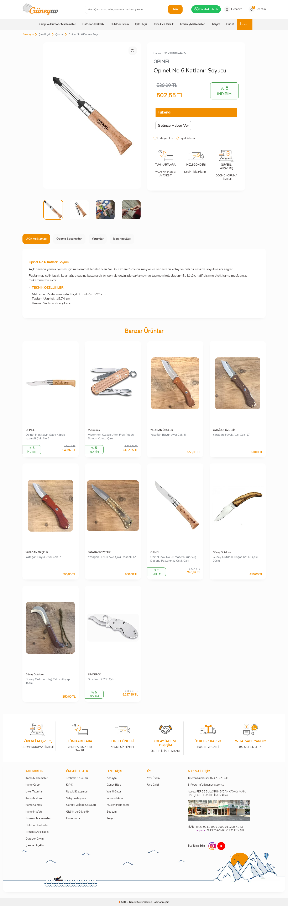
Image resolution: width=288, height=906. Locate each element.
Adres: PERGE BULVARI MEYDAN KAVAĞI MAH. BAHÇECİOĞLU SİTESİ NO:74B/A (217, 793)
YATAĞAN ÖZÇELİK (161, 430)
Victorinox (94, 430)
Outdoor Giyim (120, 24)
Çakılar (59, 34)
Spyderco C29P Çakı (101, 679)
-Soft (122, 902)
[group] (92, 115)
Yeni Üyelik (153, 778)
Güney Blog (114, 785)
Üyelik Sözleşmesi (77, 792)
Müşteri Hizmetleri (118, 805)
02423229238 (219, 778)
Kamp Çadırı (33, 785)
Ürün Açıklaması (36, 239)
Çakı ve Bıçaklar (35, 845)
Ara (175, 9)
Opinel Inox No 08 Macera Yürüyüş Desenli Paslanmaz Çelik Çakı (173, 559)
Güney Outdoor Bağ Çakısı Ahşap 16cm (48, 681)
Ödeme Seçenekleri (69, 239)
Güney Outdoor (222, 552)
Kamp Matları (34, 798)
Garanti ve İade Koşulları (81, 805)
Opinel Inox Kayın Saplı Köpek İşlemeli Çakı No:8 (45, 437)
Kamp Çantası (34, 805)
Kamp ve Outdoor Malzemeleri (57, 24)
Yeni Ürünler (114, 792)
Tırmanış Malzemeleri (192, 24)
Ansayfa (112, 778)
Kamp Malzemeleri (37, 778)
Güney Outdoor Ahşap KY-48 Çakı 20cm (235, 559)
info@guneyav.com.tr (212, 785)
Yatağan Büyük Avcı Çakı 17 (231, 435)
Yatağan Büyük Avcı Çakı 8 (168, 435)
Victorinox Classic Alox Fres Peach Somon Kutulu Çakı (111, 437)
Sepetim (112, 812)
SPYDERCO (94, 674)
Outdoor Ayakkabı (93, 24)
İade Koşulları (122, 239)
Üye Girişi (153, 785)
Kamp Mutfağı (34, 812)
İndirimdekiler (115, 798)
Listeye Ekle (163, 138)
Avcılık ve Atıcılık (163, 24)
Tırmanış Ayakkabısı (37, 832)
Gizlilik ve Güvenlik (77, 812)
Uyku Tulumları (34, 792)
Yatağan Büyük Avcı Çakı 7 (43, 557)
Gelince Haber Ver (173, 125)
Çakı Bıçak (141, 24)
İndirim (244, 24)
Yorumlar (98, 239)
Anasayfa (28, 34)
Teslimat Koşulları (77, 778)
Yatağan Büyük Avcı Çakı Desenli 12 (112, 557)
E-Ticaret (131, 902)
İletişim (215, 24)
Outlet (230, 24)
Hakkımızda (73, 818)
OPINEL (162, 61)
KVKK (69, 785)
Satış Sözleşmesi (76, 798)
